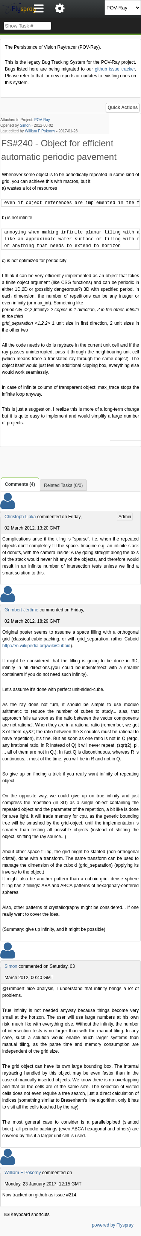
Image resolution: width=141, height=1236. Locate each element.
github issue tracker (115, 69)
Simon (25, 125)
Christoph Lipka (20, 516)
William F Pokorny (40, 131)
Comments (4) (20, 484)
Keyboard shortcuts (27, 1214)
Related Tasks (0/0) (63, 485)
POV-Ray (42, 120)
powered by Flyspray (112, 1225)
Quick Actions (123, 107)
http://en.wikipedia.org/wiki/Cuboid (36, 645)
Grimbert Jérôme (21, 610)
